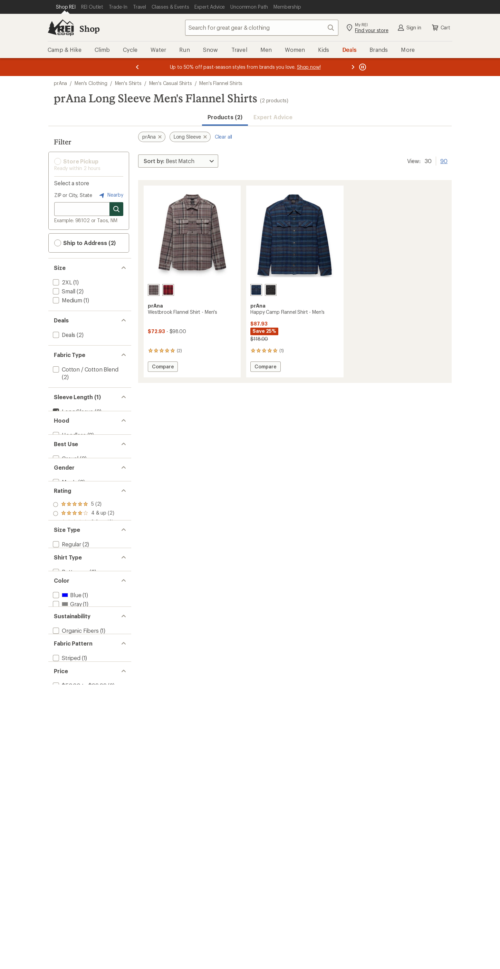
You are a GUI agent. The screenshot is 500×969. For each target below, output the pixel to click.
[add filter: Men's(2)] (64, 515)
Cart (440, 27)
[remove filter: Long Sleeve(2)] (72, 411)
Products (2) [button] (225, 117)
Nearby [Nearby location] (110, 195)
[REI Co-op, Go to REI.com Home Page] (61, 27)
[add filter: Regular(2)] (66, 619)
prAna (60, 83)
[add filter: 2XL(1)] (61, 282)
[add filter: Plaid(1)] (62, 811)
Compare (164, 367)
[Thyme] (271, 290)
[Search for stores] (116, 209)
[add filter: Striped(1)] (65, 802)
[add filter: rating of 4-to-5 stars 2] (83, 558)
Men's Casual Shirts (170, 83)
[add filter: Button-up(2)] (69, 662)
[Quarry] (154, 290)
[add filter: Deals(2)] (63, 334)
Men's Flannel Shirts (220, 83)
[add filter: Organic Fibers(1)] (75, 758)
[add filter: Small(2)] (63, 291)
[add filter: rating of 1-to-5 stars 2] (83, 585)
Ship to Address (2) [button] (85, 242)
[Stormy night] (256, 290)
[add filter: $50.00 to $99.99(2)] (78, 846)
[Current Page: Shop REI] (65, 7)
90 (444, 160)
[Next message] (353, 67)
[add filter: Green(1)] (68, 715)
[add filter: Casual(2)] (64, 480)
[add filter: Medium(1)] (66, 300)
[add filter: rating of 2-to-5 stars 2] (83, 576)
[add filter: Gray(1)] (66, 706)
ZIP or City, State (73, 195)
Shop (89, 28)
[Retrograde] (168, 290)
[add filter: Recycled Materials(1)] (79, 767)
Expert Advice (272, 117)
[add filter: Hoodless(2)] (68, 446)
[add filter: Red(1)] (65, 724)
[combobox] (261, 28)
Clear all (223, 137)
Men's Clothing (91, 83)
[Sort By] (178, 161)
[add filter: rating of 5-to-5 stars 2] (83, 549)
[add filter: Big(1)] (60, 628)
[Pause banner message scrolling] (362, 67)
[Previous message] (137, 67)
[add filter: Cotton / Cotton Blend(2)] (84, 369)
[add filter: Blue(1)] (66, 697)
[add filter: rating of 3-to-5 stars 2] (83, 567)
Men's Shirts (128, 83)
